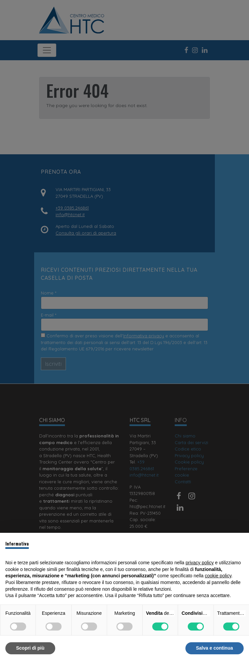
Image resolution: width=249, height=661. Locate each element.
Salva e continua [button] (214, 648)
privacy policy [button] (200, 562)
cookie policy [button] (218, 575)
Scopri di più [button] (30, 648)
